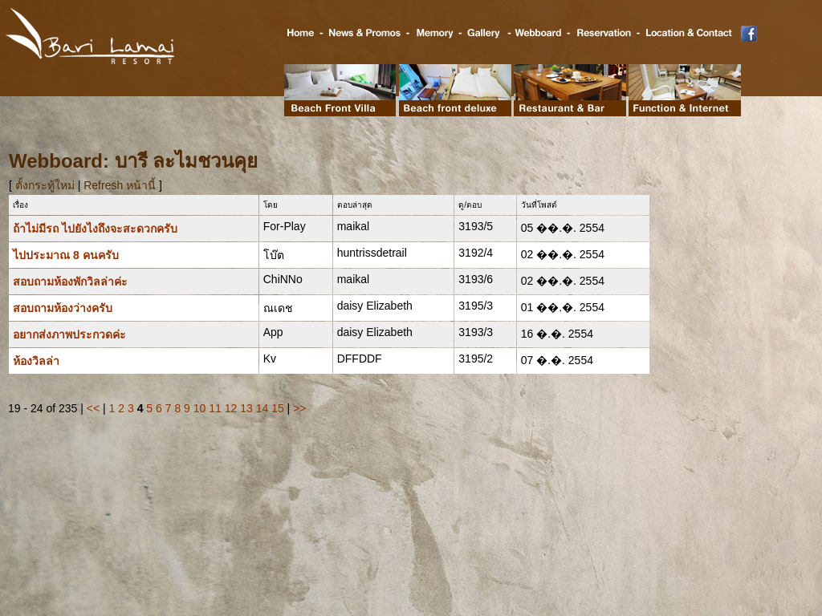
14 (262, 408)
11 (215, 408)
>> (299, 408)
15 (277, 408)
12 (231, 408)
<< (93, 408)
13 (246, 408)
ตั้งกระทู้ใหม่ (46, 185)
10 (199, 408)
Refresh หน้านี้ (119, 185)
